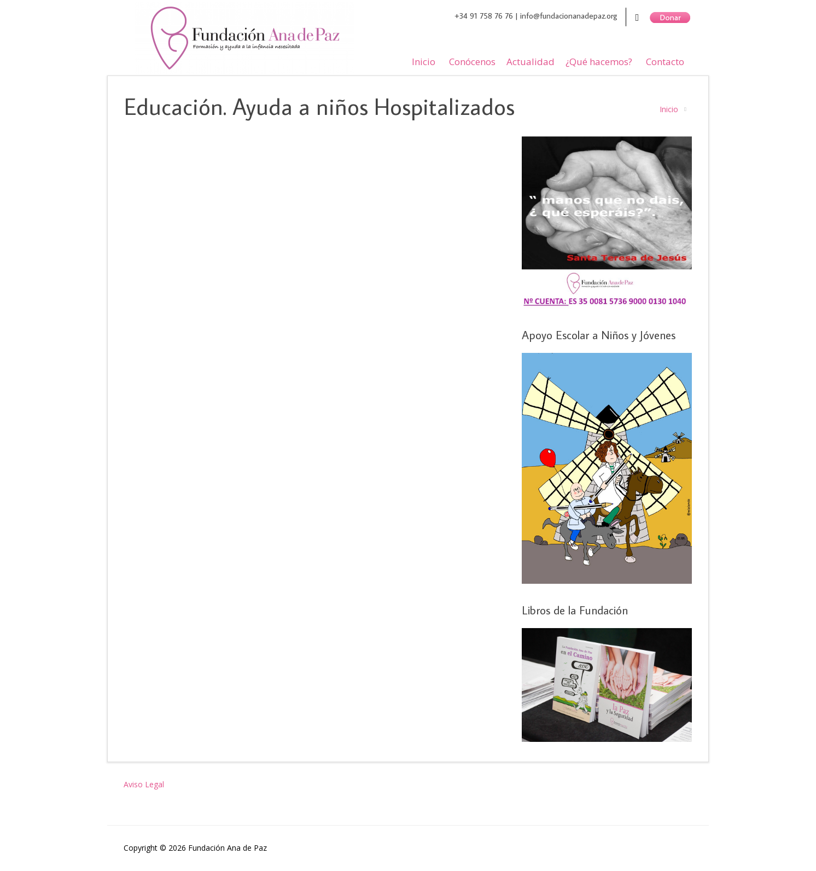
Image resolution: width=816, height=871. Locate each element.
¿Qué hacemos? (599, 61)
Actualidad (530, 61)
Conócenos (472, 61)
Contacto (665, 61)
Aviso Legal (144, 784)
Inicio (423, 61)
